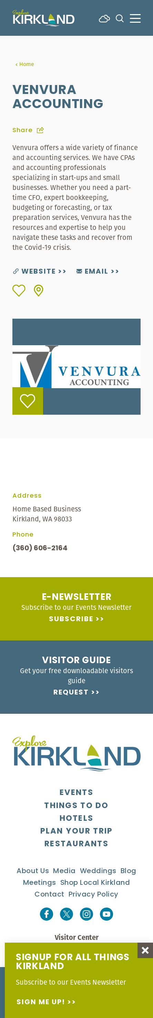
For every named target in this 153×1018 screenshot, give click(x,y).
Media (64, 871)
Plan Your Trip (76, 831)
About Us (33, 871)
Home (24, 64)
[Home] (43, 17)
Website (34, 271)
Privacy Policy (94, 895)
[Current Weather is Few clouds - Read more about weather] (104, 18)
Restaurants (76, 844)
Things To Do (76, 806)
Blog (128, 871)
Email (92, 271)
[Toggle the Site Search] (120, 17)
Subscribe (71, 619)
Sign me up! (41, 1002)
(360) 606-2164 (40, 548)
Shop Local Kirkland (95, 883)
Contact (49, 895)
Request (71, 692)
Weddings (98, 871)
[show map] (38, 291)
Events (76, 793)
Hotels (77, 819)
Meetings (39, 883)
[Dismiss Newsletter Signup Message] (145, 950)
